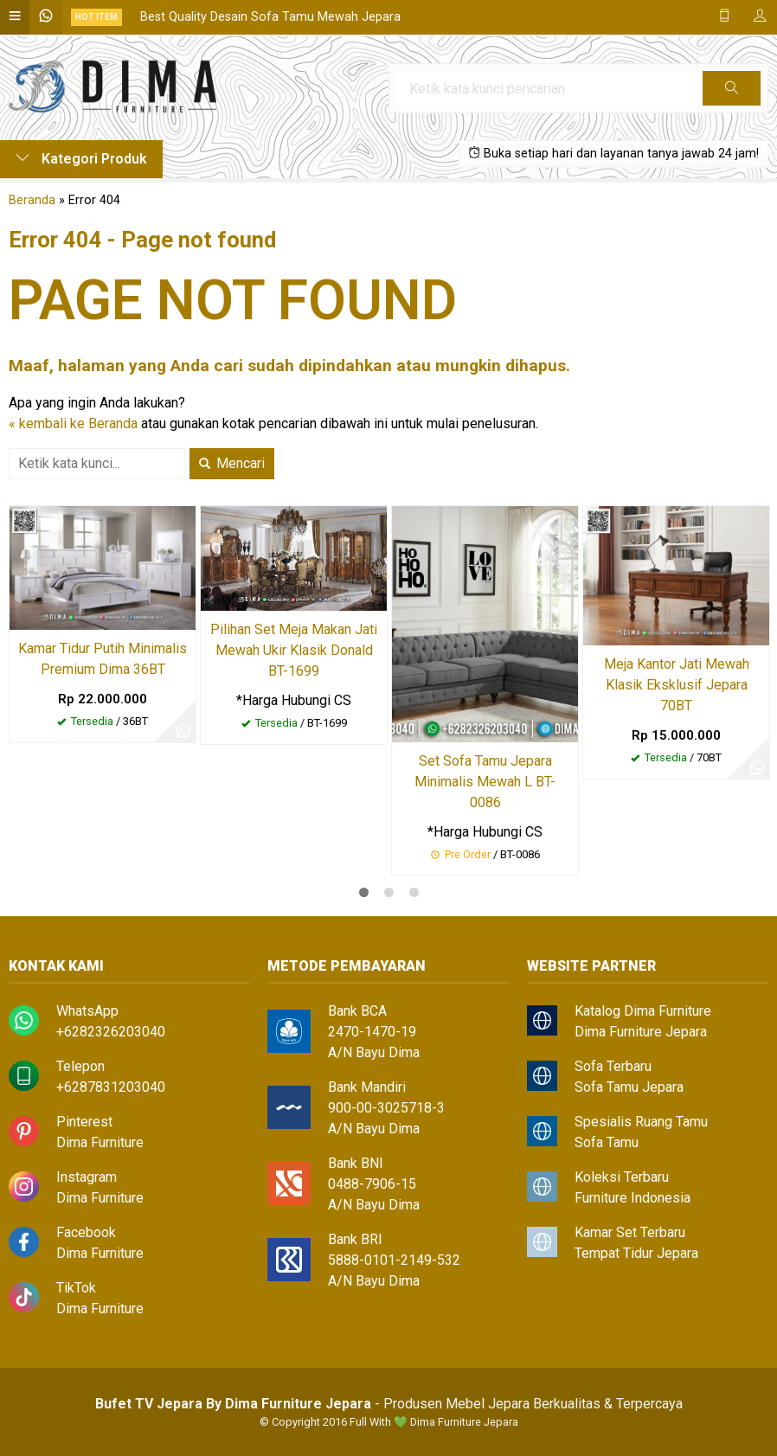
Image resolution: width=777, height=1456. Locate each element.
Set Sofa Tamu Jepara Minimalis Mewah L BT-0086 (484, 782)
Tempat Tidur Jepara (636, 1253)
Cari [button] (731, 93)
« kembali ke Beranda (73, 423)
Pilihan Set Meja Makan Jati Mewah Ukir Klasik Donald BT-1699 (293, 650)
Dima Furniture (100, 1142)
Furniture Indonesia (632, 1198)
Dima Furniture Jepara (641, 1031)
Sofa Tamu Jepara (629, 1087)
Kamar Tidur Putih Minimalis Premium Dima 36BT (102, 658)
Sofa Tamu (607, 1142)
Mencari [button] (232, 463)
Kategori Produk (81, 159)
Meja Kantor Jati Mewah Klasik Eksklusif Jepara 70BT (676, 685)
